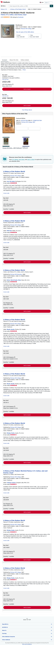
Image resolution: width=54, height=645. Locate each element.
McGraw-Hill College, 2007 (28, 122)
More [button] (24, 69)
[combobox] (29, 6)
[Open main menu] (3, 6)
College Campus (11, 482)
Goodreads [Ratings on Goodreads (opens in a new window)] (20, 17)
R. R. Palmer (15, 159)
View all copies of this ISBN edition (25, 32)
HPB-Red (9, 230)
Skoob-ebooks (11, 329)
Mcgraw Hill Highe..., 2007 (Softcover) (12, 148)
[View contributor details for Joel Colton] (13, 14)
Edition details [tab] (25, 60)
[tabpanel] (26, 66)
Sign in (46, 2)
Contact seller (6, 193)
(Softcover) (25, 147)
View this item (5, 79)
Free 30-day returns (27, 110)
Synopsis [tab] (4, 60)
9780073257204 (37, 120)
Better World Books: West (14, 280)
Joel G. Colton (30, 159)
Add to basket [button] (27, 89)
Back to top (27, 619)
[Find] (51, 6)
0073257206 (24, 120)
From (22, 35)
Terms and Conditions (27, 644)
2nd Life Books (11, 181)
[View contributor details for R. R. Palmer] (5, 14)
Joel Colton (22, 159)
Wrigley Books (11, 433)
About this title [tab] (14, 60)
